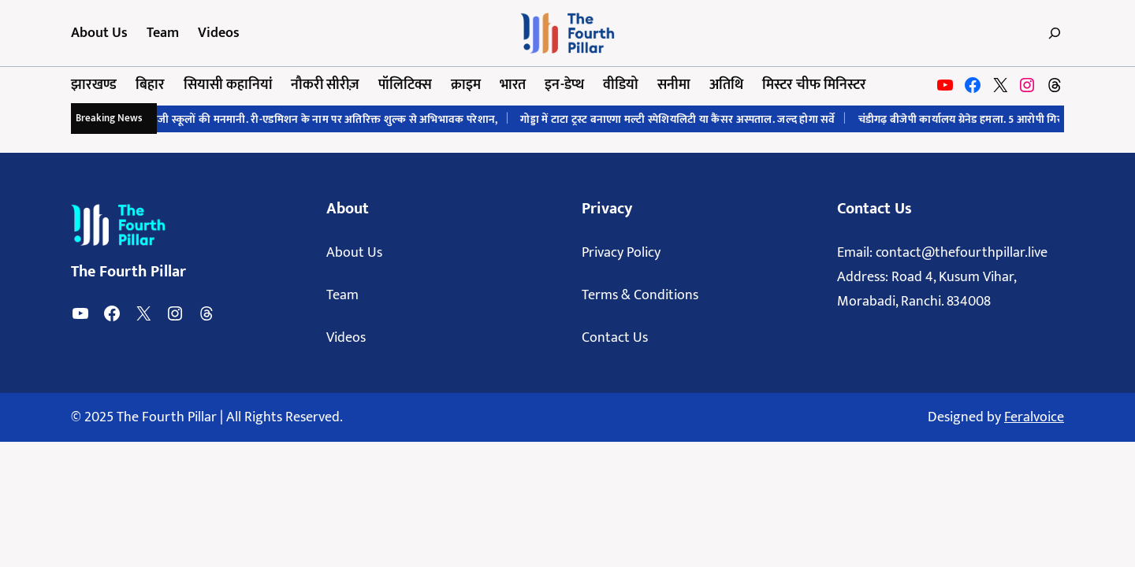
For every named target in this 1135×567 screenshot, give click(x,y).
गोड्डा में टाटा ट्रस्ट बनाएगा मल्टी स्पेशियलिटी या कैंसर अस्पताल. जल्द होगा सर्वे (684, 119)
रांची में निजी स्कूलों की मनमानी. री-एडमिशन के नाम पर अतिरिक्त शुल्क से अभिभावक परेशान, (314, 119)
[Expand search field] (1050, 33)
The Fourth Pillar (128, 271)
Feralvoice (1034, 417)
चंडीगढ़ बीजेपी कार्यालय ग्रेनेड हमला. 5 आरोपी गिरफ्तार (976, 119)
